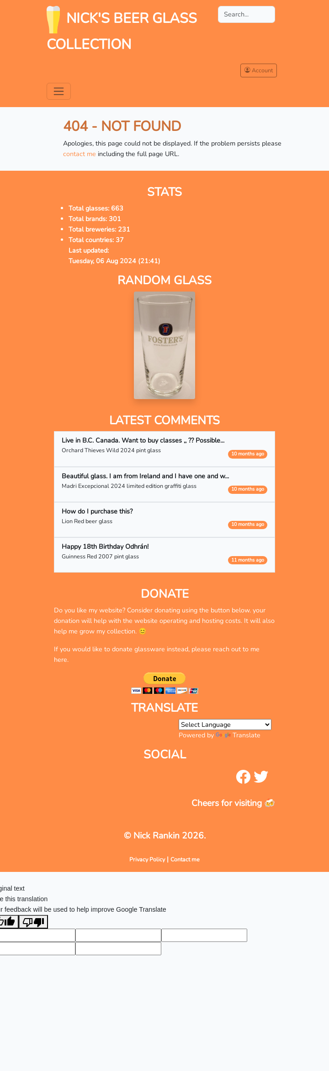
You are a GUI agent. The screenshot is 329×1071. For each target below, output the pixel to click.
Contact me (185, 859)
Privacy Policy (147, 859)
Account (258, 70)
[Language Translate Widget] (225, 724)
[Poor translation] (33, 922)
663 (117, 208)
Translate (238, 735)
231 (124, 229)
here (60, 659)
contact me (79, 153)
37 (120, 239)
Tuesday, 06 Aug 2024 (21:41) (114, 260)
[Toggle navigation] (59, 91)
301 (115, 218)
